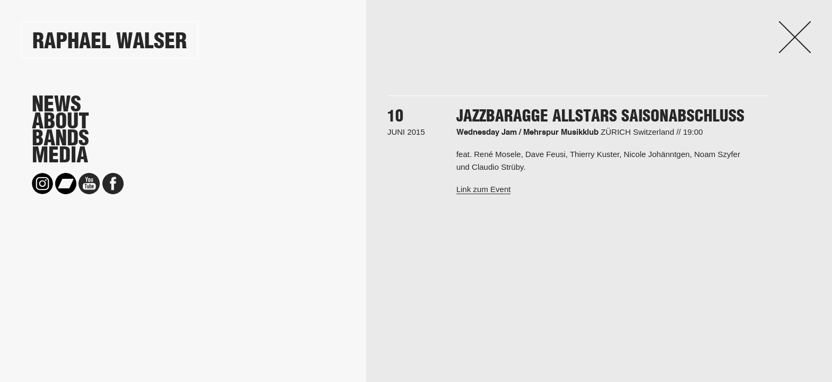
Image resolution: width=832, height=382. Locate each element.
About (60, 120)
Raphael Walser (109, 40)
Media (60, 154)
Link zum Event (483, 189)
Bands (60, 137)
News (56, 104)
